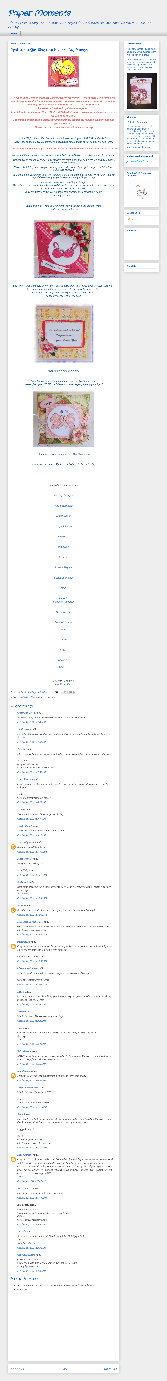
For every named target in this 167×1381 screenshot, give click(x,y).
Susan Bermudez (63, 577)
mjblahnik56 (23, 941)
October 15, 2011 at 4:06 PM (31, 1271)
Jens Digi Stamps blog (54, 175)
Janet (63, 629)
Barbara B (22, 882)
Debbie (20, 991)
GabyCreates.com (26, 1254)
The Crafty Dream (26, 842)
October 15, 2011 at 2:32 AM (31, 1247)
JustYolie (21, 1231)
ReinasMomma (25, 1051)
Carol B (63, 667)
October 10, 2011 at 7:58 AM (31, 772)
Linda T (63, 557)
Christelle (63, 660)
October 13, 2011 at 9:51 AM (31, 1224)
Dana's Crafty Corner (28, 1087)
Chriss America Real (27, 968)
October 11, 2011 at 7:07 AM (31, 1181)
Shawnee (21, 905)
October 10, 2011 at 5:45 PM (31, 1044)
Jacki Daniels (24, 729)
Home (14, 34)
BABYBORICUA (26, 1188)
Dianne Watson (63, 622)
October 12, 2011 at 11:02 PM (32, 1197)
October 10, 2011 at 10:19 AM (32, 851)
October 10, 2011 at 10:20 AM (32, 875)
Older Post (110, 1368)
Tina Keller (63, 546)
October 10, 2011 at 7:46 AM (31, 722)
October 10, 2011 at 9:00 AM (31, 818)
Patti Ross (63, 536)
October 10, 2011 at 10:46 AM (32, 898)
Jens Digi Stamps (62, 495)
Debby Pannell (24, 1154)
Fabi (62, 649)
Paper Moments (39, 13)
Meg (63, 588)
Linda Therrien (25, 779)
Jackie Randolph (64, 505)
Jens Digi (50, 697)
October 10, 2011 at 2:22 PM (31, 1020)
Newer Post (17, 1368)
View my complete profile (138, 147)
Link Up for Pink (63, 684)
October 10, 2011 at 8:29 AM (31, 802)
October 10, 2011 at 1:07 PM (31, 1004)
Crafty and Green (26, 713)
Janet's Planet (24, 826)
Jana (19, 1028)
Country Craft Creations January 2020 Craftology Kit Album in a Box (141, 52)
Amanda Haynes (63, 567)
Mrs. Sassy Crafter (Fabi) (30, 921)
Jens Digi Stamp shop (79, 454)
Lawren (21, 809)
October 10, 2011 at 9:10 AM (31, 835)
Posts (132, 219)
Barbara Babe (63, 612)
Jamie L (63, 598)
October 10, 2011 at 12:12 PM (32, 914)
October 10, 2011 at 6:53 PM (31, 1064)
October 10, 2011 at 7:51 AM (31, 742)
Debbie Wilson (63, 516)
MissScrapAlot (24, 858)
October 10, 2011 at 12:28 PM (32, 934)
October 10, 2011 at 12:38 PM (32, 961)
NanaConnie (23, 1071)
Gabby (64, 639)
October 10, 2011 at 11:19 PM (32, 1147)
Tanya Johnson (63, 526)
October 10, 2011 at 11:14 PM (32, 1107)
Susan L (21, 1114)
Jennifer (21, 1011)
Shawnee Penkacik (63, 602)
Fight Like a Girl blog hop (31, 697)
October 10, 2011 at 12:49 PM (32, 984)
